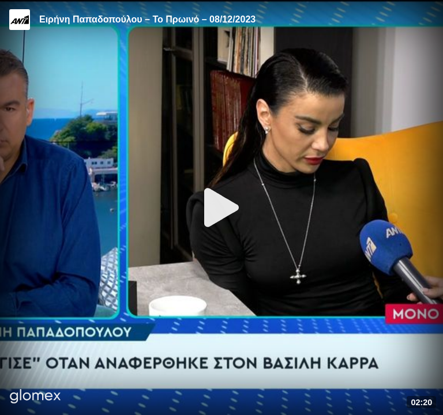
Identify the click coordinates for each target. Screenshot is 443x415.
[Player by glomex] (35, 397)
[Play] (221, 207)
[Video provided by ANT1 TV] (19, 19)
